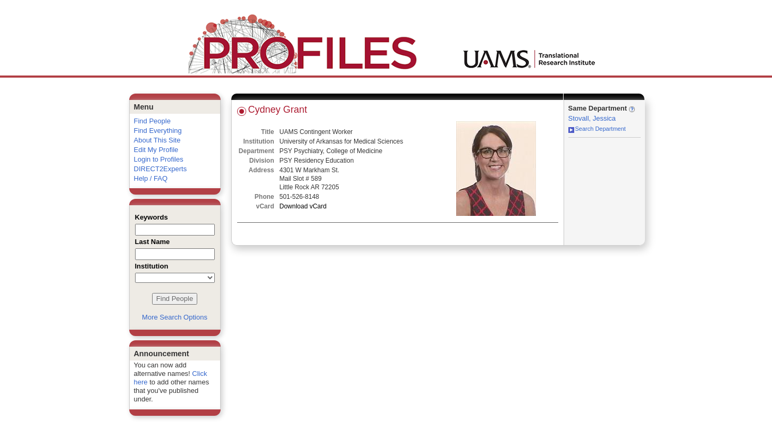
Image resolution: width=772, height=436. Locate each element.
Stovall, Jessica (592, 118)
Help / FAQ (151, 178)
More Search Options (174, 317)
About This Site (157, 140)
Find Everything (158, 131)
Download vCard (303, 206)
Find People (152, 121)
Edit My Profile (156, 150)
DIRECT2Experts (160, 169)
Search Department (597, 128)
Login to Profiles (158, 159)
